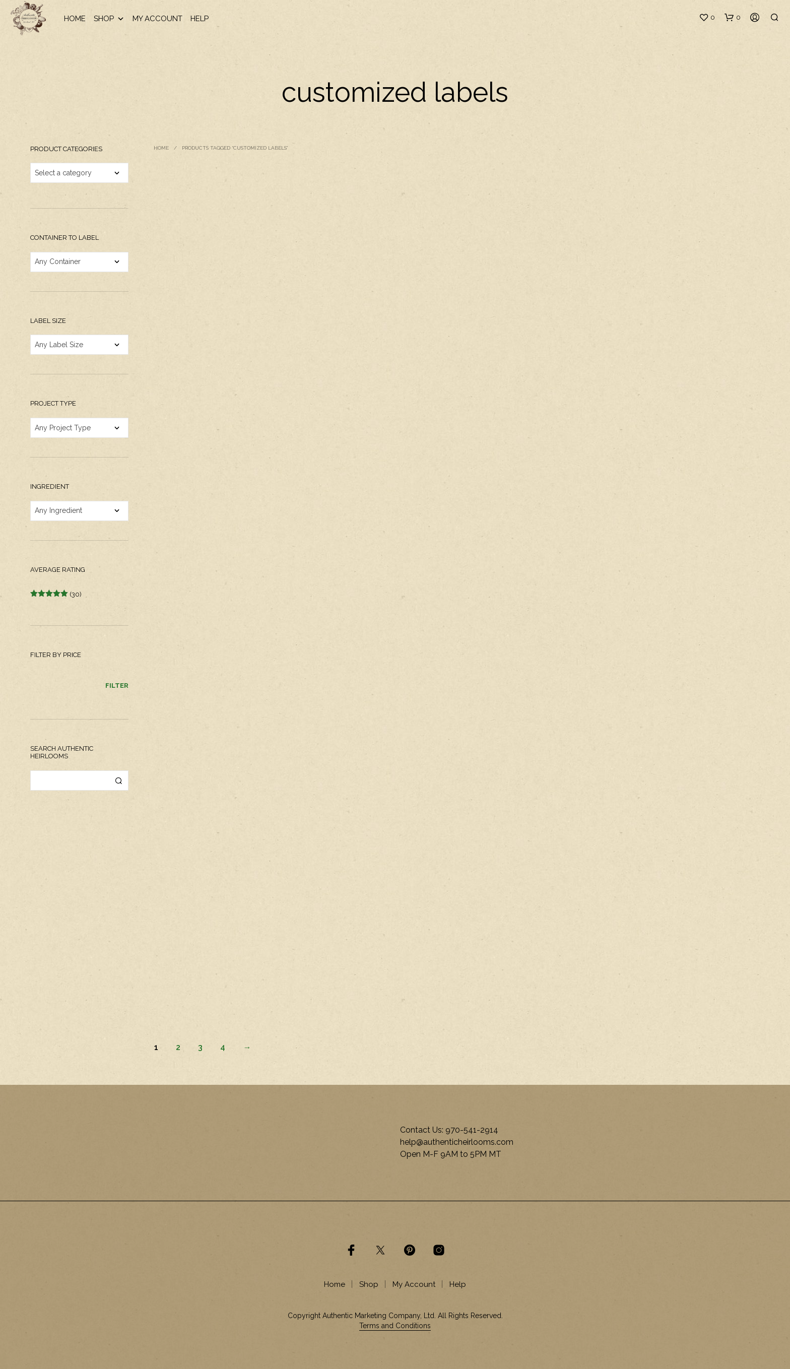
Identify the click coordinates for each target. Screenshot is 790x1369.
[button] (707, 18)
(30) (56, 594)
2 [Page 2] (178, 1047)
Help (199, 18)
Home (75, 18)
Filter (116, 685)
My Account (157, 18)
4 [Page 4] (222, 1047)
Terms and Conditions (395, 1326)
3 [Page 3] (200, 1047)
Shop (109, 19)
